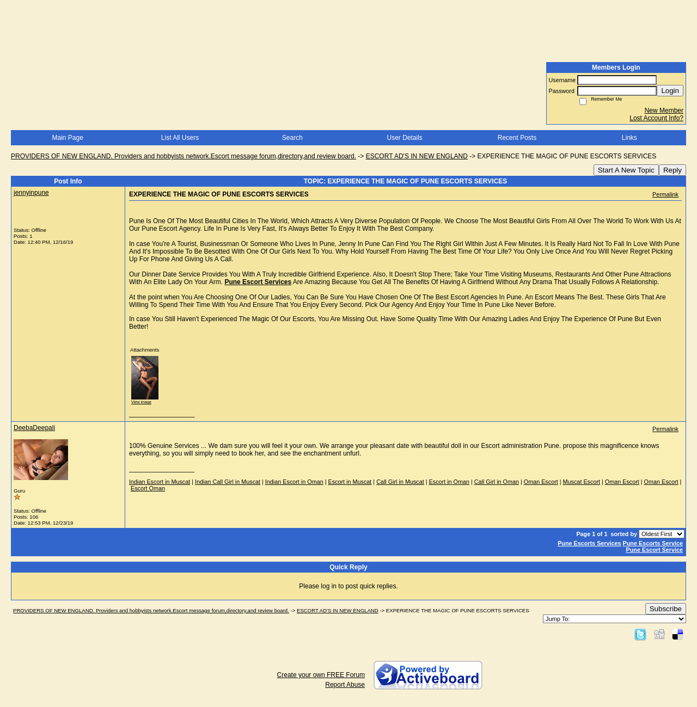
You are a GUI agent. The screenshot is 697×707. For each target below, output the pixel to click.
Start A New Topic (626, 170)
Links (629, 138)
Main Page (67, 138)
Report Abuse (345, 684)
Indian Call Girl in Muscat (227, 481)
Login (670, 91)
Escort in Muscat (350, 481)
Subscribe (666, 609)
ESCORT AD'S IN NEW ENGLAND (417, 156)
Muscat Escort (581, 481)
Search (292, 138)
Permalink (665, 194)
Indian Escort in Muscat (159, 481)
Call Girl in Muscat (400, 481)
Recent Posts (517, 138)
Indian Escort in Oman (294, 481)
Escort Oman (148, 488)
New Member (664, 110)
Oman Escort (541, 481)
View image (141, 401)
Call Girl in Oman (496, 481)
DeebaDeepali (34, 428)
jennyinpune (31, 192)
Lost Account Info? (656, 118)
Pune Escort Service (654, 549)
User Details (404, 138)
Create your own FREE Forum (321, 675)
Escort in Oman (449, 481)
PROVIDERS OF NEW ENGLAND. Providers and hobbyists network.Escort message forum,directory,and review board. (183, 156)
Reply (672, 170)
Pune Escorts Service (653, 543)
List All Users (180, 138)
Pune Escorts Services (589, 543)
